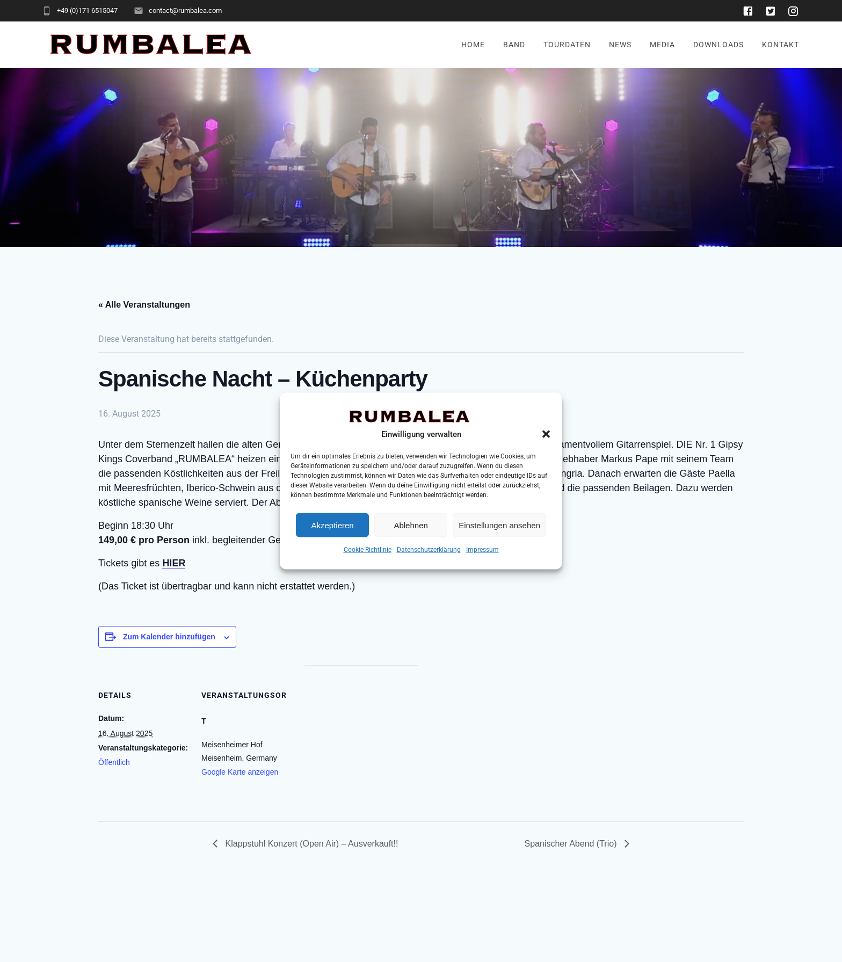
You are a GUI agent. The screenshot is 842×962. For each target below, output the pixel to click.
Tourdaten (567, 44)
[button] (546, 434)
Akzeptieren (332, 524)
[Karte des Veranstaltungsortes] (361, 739)
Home (473, 44)
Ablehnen (410, 524)
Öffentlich (114, 762)
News (620, 44)
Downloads (718, 44)
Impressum (482, 549)
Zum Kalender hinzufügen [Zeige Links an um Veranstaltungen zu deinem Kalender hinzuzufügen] (169, 636)
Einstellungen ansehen (499, 524)
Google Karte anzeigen (239, 772)
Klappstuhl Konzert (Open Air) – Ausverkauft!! (310, 843)
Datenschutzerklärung (429, 549)
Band (514, 44)
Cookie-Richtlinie (367, 549)
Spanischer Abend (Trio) (572, 843)
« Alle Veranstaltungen (144, 304)
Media (662, 44)
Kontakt (780, 44)
